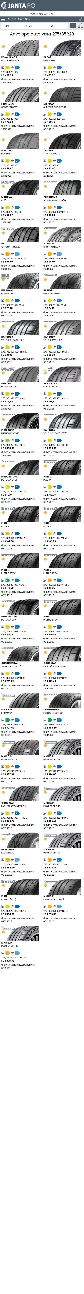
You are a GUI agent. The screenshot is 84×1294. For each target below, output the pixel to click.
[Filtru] (80, 25)
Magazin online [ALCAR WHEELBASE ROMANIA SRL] (42, 14)
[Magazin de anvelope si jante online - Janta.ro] (42, 5)
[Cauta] (73, 25)
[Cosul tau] (80, 19)
